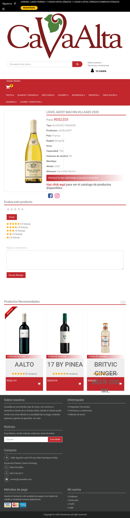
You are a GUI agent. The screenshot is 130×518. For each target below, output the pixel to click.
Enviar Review (16, 275)
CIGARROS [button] (11, 102)
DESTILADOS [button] (48, 95)
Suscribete (55, 439)
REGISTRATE (29, 8)
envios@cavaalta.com (21, 479)
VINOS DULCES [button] (110, 95)
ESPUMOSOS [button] (78, 95)
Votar (12, 217)
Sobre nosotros (94, 62)
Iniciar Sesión (13, 80)
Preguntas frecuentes (79, 407)
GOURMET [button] (63, 95)
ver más (37, 418)
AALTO (24, 364)
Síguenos (7, 3)
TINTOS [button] (10, 95)
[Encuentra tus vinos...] (40, 64)
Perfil (71, 504)
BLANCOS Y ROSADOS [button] (28, 95)
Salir (71, 507)
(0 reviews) (31, 373)
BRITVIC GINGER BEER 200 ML (105, 377)
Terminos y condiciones (98, 65)
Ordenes (73, 496)
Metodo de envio (77, 414)
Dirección (73, 500)
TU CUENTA (98, 70)
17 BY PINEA (65, 364)
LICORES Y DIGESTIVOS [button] (31, 102)
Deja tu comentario (17, 247)
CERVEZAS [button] (94, 95)
